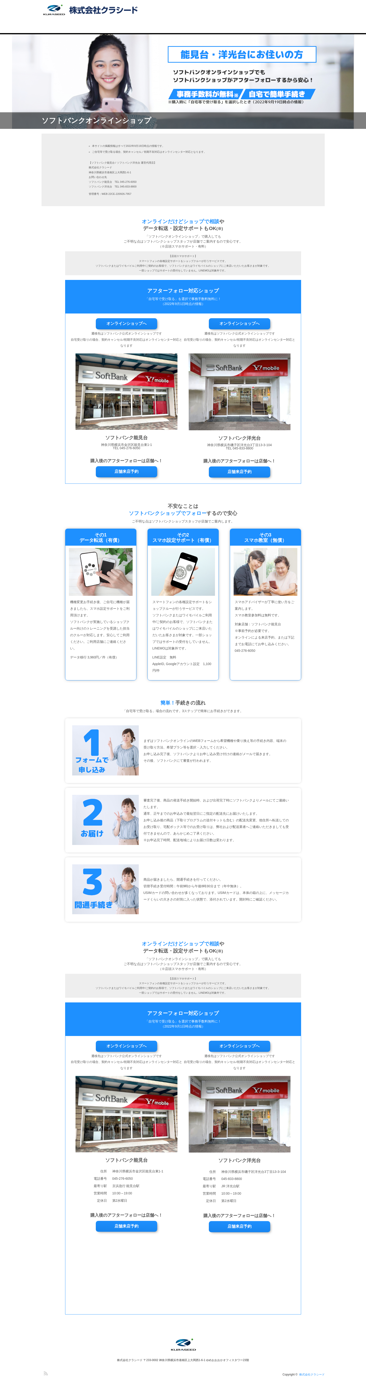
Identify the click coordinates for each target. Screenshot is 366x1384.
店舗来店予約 (126, 471)
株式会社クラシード (312, 1374)
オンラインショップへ (126, 323)
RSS (45, 1372)
